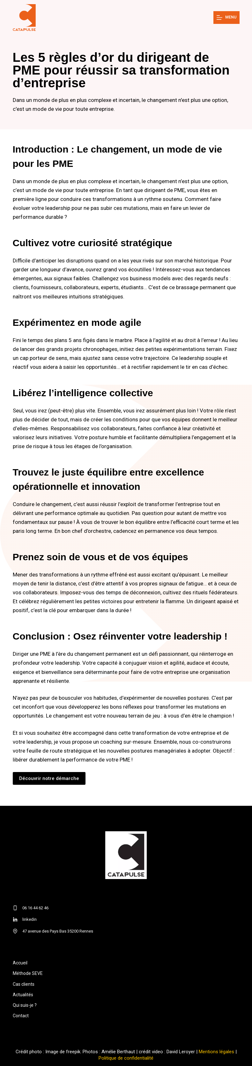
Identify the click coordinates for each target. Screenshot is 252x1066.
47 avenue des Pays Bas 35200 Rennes (57, 931)
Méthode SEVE (28, 973)
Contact (21, 1015)
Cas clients (23, 984)
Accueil (20, 962)
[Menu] (226, 17)
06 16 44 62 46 (35, 907)
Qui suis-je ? (25, 1005)
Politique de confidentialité (126, 1058)
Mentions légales (216, 1052)
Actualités (23, 994)
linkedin (29, 919)
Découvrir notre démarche (49, 778)
